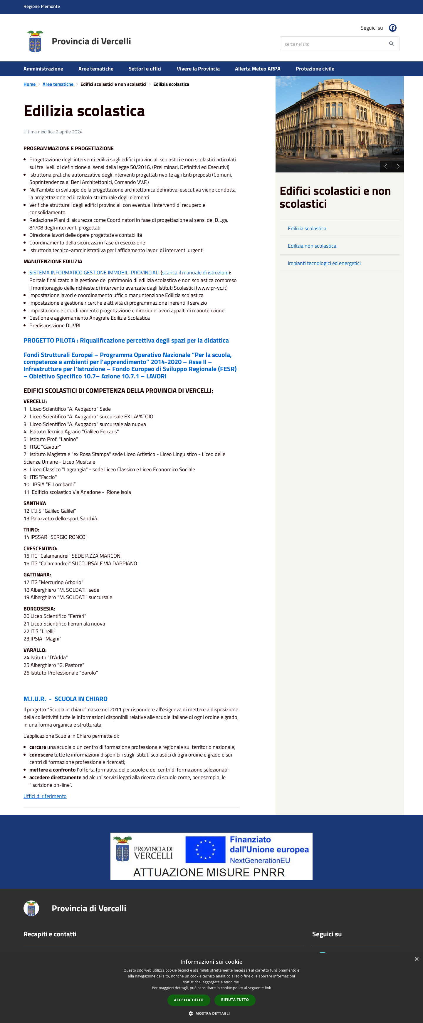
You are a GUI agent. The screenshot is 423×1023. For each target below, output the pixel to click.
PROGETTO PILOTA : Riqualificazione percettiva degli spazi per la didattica (126, 340)
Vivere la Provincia (198, 69)
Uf (26, 796)
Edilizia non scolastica (312, 246)
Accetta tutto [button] (189, 999)
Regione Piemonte (42, 6)
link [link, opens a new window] (268, 987)
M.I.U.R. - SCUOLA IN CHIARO (66, 699)
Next (398, 166)
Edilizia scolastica (307, 228)
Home (30, 84)
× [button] (416, 959)
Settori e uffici (145, 69)
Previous (386, 166)
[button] (211, 1013)
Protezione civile (315, 69)
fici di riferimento (48, 796)
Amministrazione (43, 69)
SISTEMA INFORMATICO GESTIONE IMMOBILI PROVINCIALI (94, 272)
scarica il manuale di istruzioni (195, 272)
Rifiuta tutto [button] (235, 999)
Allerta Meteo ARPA (258, 69)
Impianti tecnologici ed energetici (324, 263)
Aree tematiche (95, 69)
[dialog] (211, 988)
